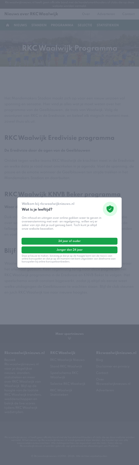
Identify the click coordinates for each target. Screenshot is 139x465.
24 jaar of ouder (69, 241)
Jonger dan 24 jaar (69, 249)
